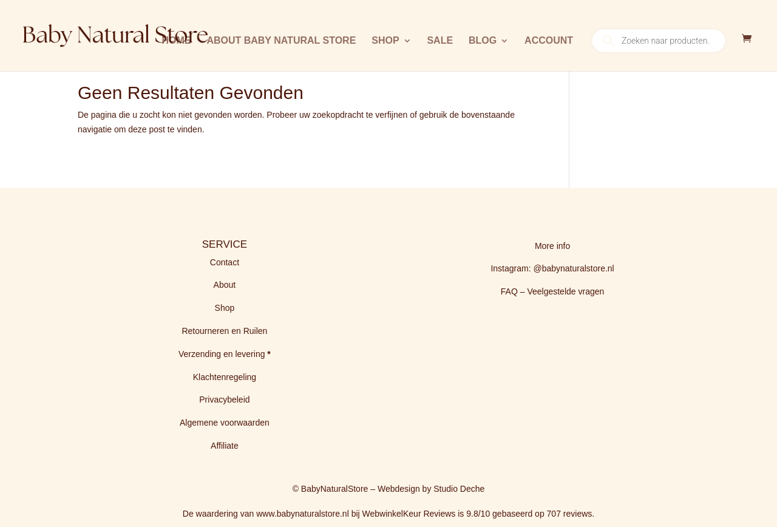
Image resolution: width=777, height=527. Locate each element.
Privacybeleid (224, 399)
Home (176, 41)
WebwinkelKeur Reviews (409, 513)
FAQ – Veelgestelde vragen (552, 291)
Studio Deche (458, 489)
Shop (385, 41)
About (225, 285)
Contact (224, 262)
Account (548, 41)
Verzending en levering (222, 354)
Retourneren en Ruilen (224, 331)
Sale (440, 41)
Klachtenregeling (224, 377)
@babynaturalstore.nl (573, 268)
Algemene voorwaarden (225, 422)
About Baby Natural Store (281, 41)
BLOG (483, 41)
